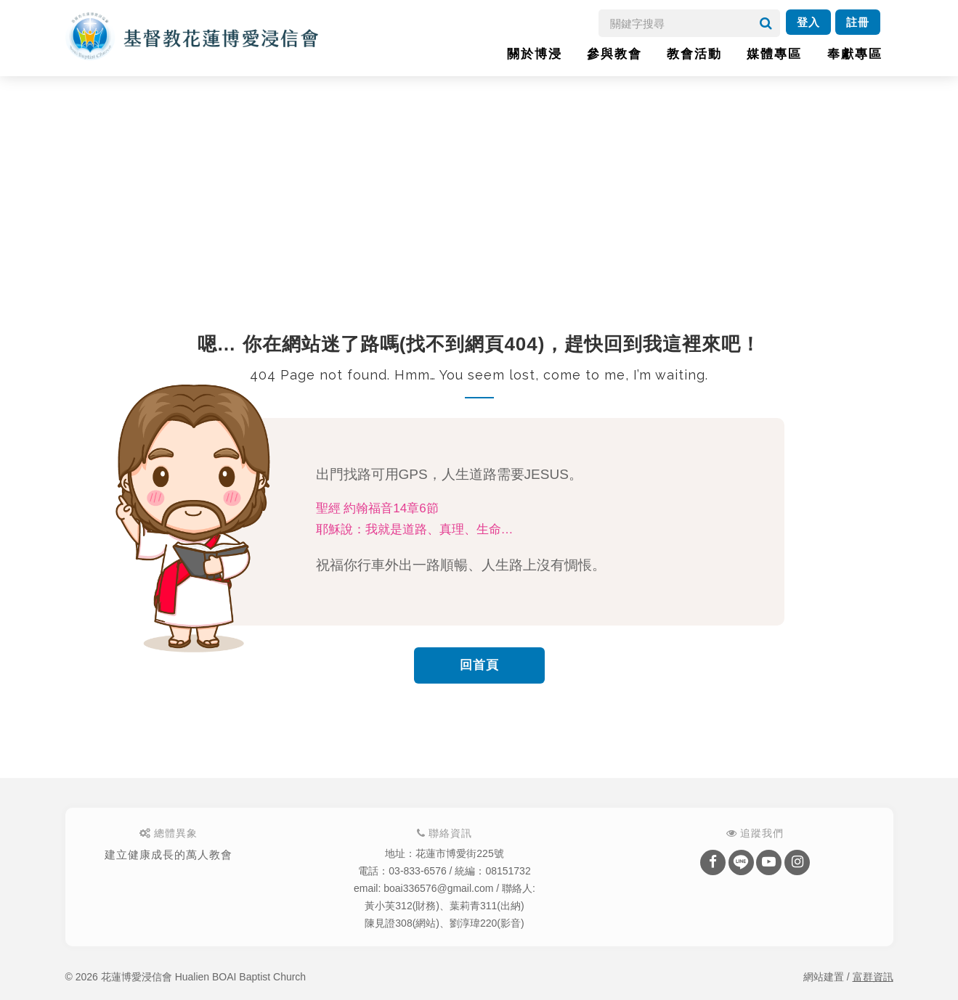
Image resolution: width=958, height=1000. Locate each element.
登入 (808, 22)
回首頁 (479, 665)
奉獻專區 (854, 54)
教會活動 (694, 54)
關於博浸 (534, 54)
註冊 (857, 22)
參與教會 (614, 54)
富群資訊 (873, 977)
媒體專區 (774, 54)
